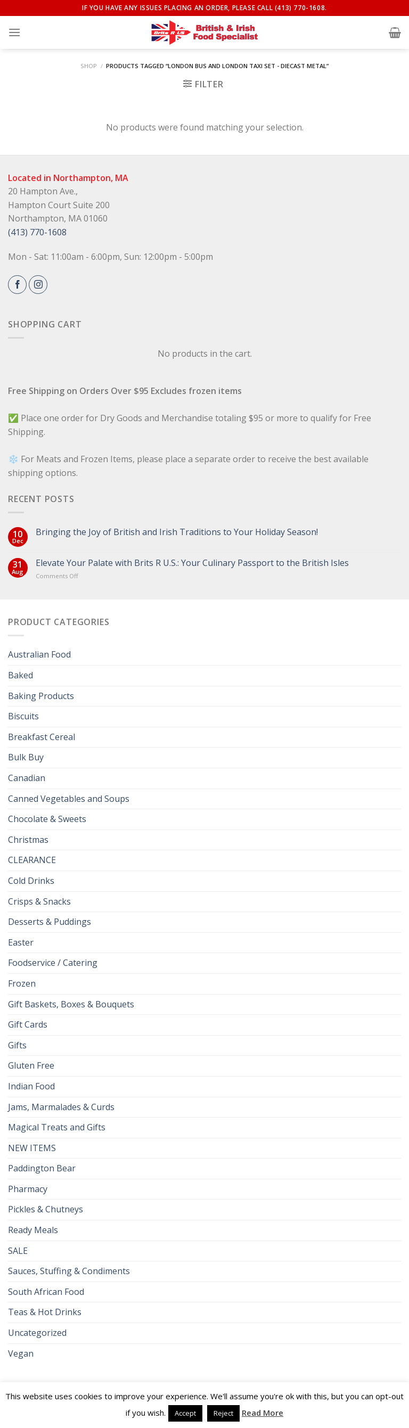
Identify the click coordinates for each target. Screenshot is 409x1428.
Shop (88, 66)
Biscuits (23, 716)
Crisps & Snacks (39, 901)
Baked (20, 675)
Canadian (26, 778)
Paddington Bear (42, 1168)
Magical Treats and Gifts (56, 1127)
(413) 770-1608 (37, 232)
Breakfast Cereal (41, 737)
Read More (262, 1412)
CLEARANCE (32, 860)
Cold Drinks (31, 881)
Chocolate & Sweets (47, 819)
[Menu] (14, 32)
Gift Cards (27, 1024)
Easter (21, 942)
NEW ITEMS (32, 1148)
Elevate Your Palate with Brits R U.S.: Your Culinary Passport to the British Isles (192, 563)
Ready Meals (33, 1230)
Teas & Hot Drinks (44, 1312)
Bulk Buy (26, 757)
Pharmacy (27, 1189)
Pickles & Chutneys (45, 1209)
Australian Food (39, 654)
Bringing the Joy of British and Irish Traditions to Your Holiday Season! (177, 532)
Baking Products (41, 696)
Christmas (28, 840)
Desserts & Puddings (49, 922)
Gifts (17, 1045)
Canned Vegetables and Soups (68, 799)
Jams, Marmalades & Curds (61, 1107)
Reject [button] (223, 1413)
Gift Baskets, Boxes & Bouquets (71, 1004)
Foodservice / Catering (52, 963)
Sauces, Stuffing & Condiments (69, 1271)
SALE (18, 1251)
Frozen (22, 983)
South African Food (46, 1292)
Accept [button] (185, 1413)
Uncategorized (37, 1333)
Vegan (21, 1353)
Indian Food (31, 1086)
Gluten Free (31, 1065)
